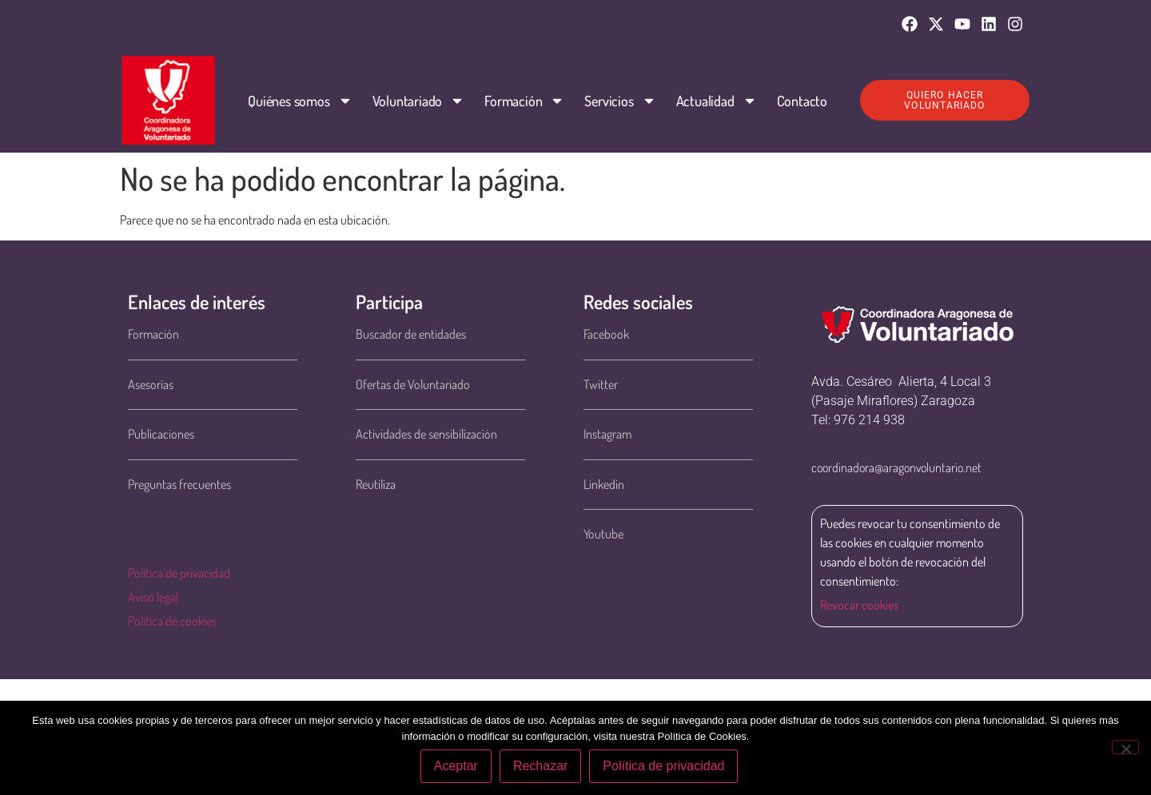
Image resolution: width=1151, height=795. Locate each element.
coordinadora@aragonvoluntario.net (896, 467)
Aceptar (456, 766)
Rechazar (540, 766)
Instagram (607, 434)
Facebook (606, 334)
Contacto (801, 100)
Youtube (603, 534)
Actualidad (715, 100)
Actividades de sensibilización (426, 434)
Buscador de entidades (411, 334)
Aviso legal (153, 597)
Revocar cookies (859, 605)
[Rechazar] (1125, 747)
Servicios (619, 100)
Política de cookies (172, 621)
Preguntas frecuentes (179, 484)
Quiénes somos (300, 100)
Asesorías (150, 384)
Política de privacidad (179, 573)
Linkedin (603, 484)
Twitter (600, 384)
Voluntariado (418, 100)
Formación (524, 100)
